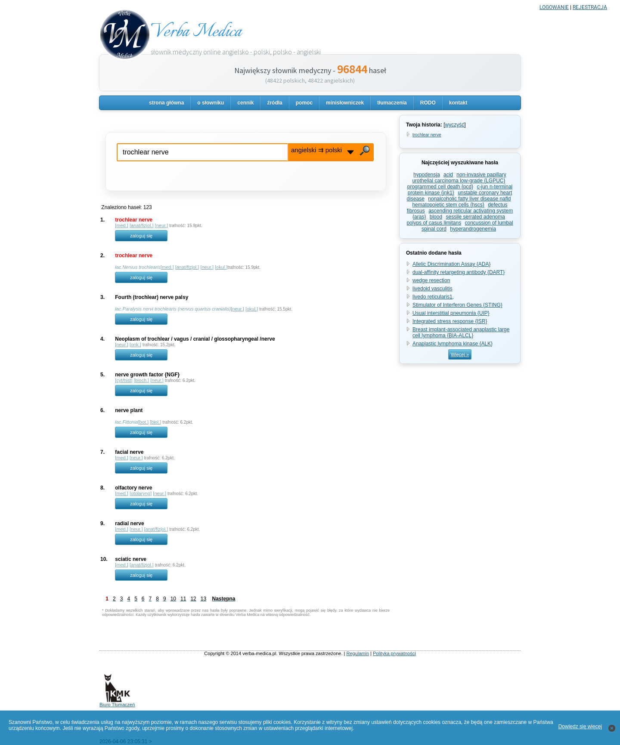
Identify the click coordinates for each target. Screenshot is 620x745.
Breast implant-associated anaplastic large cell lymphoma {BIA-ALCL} (460, 332)
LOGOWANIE (554, 7)
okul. (221, 267)
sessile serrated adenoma (475, 217)
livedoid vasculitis (432, 289)
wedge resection (431, 280)
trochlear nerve (426, 134)
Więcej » (460, 354)
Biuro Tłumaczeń (117, 702)
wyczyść (454, 125)
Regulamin (357, 653)
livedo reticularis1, (433, 297)
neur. (161, 225)
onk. (135, 344)
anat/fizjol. (141, 225)
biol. (155, 422)
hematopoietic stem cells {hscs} (448, 205)
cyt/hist (123, 380)
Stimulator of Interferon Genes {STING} (457, 305)
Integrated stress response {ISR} (449, 321)
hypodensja (426, 175)
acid (448, 175)
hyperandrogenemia (473, 229)
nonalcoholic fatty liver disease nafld (469, 199)
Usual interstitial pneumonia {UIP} (451, 313)
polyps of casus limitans (433, 223)
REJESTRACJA (590, 7)
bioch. (141, 380)
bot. (143, 422)
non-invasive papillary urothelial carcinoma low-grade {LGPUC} (459, 178)
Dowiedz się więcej (580, 726)
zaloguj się (141, 235)
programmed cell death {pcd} (440, 187)
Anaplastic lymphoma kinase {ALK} (452, 344)
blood (436, 217)
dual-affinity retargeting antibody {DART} (458, 272)
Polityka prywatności (394, 653)
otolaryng (140, 493)
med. (121, 225)
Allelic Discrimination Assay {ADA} (451, 264)
